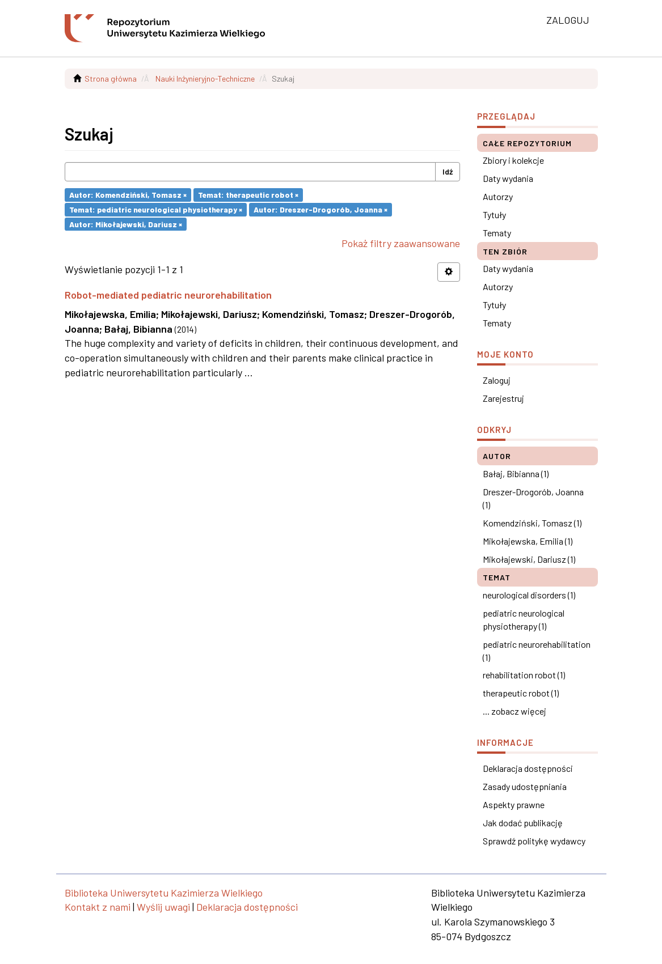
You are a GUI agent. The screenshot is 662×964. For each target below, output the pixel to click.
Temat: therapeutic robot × (248, 194)
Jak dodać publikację (523, 822)
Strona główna (111, 78)
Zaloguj (497, 380)
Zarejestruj (503, 398)
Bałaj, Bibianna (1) (516, 473)
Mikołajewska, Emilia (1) (527, 541)
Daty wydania (508, 178)
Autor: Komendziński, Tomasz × (128, 194)
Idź (447, 171)
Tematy (497, 232)
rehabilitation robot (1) (524, 674)
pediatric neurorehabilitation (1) (537, 651)
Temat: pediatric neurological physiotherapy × (155, 209)
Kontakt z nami (97, 907)
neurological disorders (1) (529, 594)
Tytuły (494, 214)
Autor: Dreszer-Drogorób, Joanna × (320, 209)
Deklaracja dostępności (528, 768)
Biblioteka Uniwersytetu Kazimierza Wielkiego (164, 892)
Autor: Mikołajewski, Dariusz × (125, 223)
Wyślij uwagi (163, 907)
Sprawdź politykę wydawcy (534, 840)
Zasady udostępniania (525, 786)
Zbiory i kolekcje (513, 160)
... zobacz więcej (514, 711)
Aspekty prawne (514, 804)
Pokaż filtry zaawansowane (400, 243)
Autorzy (498, 196)
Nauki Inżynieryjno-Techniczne (205, 78)
